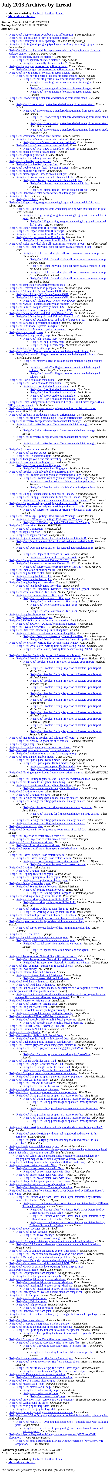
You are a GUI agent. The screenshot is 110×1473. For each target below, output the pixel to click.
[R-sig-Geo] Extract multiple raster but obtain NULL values (42, 914)
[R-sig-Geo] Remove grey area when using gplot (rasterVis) (42, 1044)
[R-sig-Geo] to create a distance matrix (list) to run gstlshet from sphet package (53, 1314)
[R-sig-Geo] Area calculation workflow (30, 842)
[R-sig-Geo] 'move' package (24, 1228)
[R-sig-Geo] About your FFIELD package (32, 40)
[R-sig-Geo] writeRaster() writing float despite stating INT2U (43, 642)
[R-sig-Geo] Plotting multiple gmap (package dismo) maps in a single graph (51, 44)
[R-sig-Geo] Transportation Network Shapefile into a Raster (42, 956)
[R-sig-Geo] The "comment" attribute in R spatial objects (40, 965)
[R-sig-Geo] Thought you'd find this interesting (35, 458)
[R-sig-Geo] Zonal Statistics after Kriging (32, 1380)
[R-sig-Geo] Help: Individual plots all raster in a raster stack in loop (46, 243)
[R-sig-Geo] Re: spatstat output (33, 455)
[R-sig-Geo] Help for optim (24, 1295)
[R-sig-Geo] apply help (21, 743)
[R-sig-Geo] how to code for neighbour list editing (37, 781)
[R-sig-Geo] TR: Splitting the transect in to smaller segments (57, 1333)
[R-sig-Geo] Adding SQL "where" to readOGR (35, 291)
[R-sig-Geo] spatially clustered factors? (30, 56)
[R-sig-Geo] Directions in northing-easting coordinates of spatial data (47, 829)
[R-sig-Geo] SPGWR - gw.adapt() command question (38, 620)
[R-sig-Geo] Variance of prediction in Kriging (34, 322)
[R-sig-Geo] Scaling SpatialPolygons (29, 883)
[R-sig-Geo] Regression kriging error (29, 1000)
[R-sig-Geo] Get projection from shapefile (32, 1272)
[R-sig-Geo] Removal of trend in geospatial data (35, 287)
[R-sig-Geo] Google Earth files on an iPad (32, 1060)
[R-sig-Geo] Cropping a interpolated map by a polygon (39, 1323)
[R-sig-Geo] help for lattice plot (26, 572)
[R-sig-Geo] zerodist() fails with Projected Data (35, 1035)
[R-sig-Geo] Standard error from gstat (30, 1310)
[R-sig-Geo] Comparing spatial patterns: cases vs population (42, 1073)
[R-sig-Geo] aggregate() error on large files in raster (37, 66)
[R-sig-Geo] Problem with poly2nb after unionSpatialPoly (41, 471)
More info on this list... (21, 16)
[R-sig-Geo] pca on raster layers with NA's (32, 1165)
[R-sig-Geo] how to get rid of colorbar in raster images (39, 72)
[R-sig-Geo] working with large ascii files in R (35, 895)
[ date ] (60, 13)
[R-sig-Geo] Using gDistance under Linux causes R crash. (41, 493)
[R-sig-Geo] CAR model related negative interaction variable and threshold (51, 1241)
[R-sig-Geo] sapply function (24, 531)
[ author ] (50, 13)
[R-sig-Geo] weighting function (26, 154)
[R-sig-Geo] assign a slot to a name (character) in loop (39, 750)
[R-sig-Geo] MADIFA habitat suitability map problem (39, 303)
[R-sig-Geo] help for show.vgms (26, 614)
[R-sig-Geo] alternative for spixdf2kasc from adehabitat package (45, 420)
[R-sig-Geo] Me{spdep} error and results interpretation (39, 1257)
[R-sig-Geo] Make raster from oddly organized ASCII (39, 1263)
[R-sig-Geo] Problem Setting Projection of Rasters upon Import (44, 655)
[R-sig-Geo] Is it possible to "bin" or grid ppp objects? (39, 37)
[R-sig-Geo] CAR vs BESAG (25, 934)
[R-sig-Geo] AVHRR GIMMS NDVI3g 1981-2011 (37, 1025)
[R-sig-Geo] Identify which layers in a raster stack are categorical (45, 1291)
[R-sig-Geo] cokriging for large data (29, 1405)
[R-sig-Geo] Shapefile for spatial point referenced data (39, 1181)
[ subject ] (38, 13)
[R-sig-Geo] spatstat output (24, 449)
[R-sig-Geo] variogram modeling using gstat (33, 1146)
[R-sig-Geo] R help (19, 196)
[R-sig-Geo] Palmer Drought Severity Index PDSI (36, 306)
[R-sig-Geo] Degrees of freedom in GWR (46, 553)
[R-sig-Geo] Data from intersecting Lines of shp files (38, 629)
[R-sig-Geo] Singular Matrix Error (28, 1006)
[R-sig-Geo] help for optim (30, 1304)
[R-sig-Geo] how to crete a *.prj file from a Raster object (40, 1358)
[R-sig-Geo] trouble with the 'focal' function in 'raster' (38, 167)
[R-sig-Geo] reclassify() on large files (29, 161)
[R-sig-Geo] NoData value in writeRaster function (36, 1374)
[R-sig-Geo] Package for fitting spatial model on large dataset (43, 797)
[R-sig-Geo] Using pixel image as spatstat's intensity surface (42, 1092)
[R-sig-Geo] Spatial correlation (26, 1320)
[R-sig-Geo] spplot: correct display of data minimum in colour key (46, 921)
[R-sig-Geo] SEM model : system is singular (33, 325)
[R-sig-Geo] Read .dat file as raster (28, 1079)
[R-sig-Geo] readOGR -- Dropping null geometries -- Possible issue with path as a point (58, 1415)
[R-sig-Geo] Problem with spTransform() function (36, 1184)
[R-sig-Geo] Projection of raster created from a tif (36, 835)
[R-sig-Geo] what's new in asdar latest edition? (35, 135)
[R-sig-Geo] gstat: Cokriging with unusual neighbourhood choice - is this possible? (55, 1127)
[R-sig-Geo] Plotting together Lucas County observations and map (46, 772)
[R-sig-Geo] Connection (22, 525)
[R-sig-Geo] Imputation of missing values (32, 569)
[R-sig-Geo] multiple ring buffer (26, 170)
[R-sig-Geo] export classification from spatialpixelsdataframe (43, 848)
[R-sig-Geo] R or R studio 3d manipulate (31, 379)
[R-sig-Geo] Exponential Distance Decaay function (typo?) (55, 588)
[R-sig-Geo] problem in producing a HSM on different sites (42, 414)
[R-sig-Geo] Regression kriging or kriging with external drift (43, 503)
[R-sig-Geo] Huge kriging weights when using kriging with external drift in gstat (54, 202)
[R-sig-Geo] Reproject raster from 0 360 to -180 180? (38, 560)
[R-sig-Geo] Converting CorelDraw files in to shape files (40, 1339)
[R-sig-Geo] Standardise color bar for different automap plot (42, 192)
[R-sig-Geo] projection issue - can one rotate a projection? (41, 1399)
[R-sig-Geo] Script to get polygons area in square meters (40, 1412)
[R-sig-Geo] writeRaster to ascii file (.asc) (32, 591)
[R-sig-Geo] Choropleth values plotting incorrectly (37, 1010)
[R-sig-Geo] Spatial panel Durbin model (31, 756)
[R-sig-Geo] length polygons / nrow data (31, 582)
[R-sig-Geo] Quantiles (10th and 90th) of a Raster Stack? (40, 313)
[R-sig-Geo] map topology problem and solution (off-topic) (42, 737)
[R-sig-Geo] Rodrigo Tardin (24, 1032)
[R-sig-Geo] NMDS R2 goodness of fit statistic (42, 740)
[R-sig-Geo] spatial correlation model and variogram (38, 937)
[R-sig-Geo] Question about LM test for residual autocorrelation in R (47, 538)
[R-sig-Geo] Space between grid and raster (32, 151)
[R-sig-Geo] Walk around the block (28, 1402)
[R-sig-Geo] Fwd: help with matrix (28, 981)
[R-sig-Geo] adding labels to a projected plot (33, 1089)
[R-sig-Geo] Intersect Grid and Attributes (31, 972)
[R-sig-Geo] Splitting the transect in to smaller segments (40, 1326)
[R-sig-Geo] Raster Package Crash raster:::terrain (36, 854)
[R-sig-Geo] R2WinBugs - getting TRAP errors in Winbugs (42, 515)
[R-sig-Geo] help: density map (25, 332)
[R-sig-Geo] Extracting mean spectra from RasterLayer (39, 747)
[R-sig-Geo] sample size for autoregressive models (37, 284)
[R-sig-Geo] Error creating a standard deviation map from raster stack (48, 97)
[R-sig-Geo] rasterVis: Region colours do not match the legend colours (48, 351)
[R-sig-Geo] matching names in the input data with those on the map (47, 1162)
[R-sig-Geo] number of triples (25, 826)
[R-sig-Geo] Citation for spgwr (26, 791)
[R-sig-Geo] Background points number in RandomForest (41, 1041)
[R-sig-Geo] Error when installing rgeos (31, 462)
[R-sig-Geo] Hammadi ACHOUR (27, 1029)
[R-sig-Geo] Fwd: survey (22, 968)
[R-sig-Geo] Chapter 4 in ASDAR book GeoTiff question (41, 34)
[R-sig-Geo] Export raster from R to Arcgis (33, 227)
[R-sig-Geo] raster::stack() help (26, 1383)
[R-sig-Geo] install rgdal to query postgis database (37, 1279)
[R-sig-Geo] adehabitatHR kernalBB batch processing (39, 1016)
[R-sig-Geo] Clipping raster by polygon (31, 873)
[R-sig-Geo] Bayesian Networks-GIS (29, 626)
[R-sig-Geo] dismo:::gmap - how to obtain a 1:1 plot (38, 173)
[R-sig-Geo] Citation (20, 867)
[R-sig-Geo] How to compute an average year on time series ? (43, 1250)
